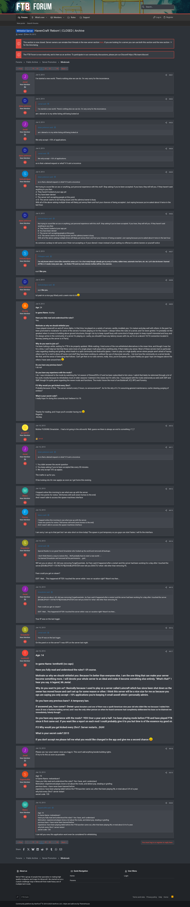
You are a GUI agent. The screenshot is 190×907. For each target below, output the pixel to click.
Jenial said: (42, 104)
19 (33, 69)
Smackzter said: (44, 592)
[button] (46, 17)
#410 (171, 426)
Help (160, 897)
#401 (171, 75)
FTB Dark (25, 897)
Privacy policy (151, 897)
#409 (171, 304)
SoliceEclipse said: (45, 219)
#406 (171, 214)
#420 (171, 803)
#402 (171, 99)
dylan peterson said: (45, 127)
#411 (171, 447)
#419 (171, 773)
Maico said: (42, 515)
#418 (171, 749)
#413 (171, 510)
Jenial (20, 34)
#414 (171, 541)
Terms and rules (139, 897)
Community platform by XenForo (39, 904)
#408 (171, 280)
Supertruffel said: (44, 808)
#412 (171, 489)
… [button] (29, 69)
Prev (20, 69)
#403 (171, 123)
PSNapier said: (43, 256)
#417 (171, 651)
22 (46, 69)
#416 (171, 628)
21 (41, 69)
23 (50, 69)
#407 (171, 252)
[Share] (166, 75)
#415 (171, 587)
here (101, 42)
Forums (73, 880)
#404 (171, 149)
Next (63, 69)
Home (72, 876)
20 (37, 69)
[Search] (157, 6)
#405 (171, 172)
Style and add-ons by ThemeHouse (76, 904)
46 (57, 69)
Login (126, 876)
